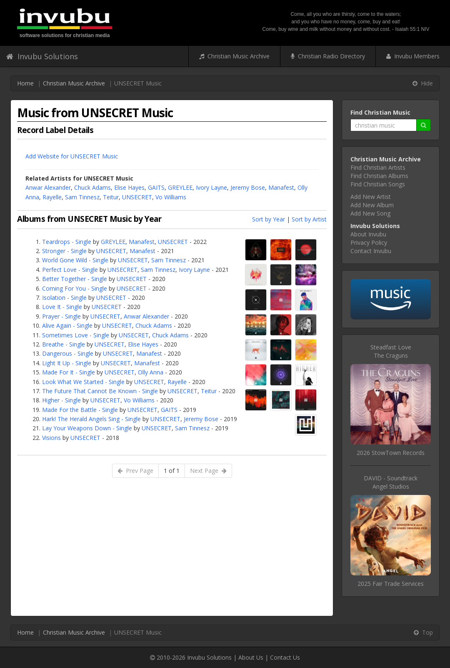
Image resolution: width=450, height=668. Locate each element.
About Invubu (368, 234)
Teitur (111, 197)
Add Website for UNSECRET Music (71, 156)
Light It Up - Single (66, 363)
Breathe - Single (63, 344)
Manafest (281, 187)
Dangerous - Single (67, 353)
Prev (135, 471)
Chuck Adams (92, 187)
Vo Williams (170, 197)
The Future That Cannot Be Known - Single (100, 391)
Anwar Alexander (48, 187)
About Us (250, 657)
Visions (51, 438)
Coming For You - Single (74, 288)
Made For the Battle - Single (80, 410)
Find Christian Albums (379, 176)
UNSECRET (137, 197)
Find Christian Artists (377, 167)
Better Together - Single (74, 279)
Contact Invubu (370, 251)
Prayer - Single (61, 316)
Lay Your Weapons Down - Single (87, 428)
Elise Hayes (129, 187)
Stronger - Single (64, 251)
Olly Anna (150, 372)
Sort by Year (268, 219)
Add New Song (370, 213)
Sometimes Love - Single (75, 335)
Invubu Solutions (42, 56)
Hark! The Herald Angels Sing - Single (91, 419)
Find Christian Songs (377, 184)
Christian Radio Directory (328, 56)
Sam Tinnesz (82, 197)
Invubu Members (413, 56)
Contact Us (285, 657)
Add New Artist (370, 197)
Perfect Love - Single (70, 270)
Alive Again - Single (67, 325)
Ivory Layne (211, 187)
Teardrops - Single (66, 242)
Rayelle (52, 197)
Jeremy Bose (247, 187)
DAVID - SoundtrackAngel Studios (391, 482)
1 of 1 (172, 471)
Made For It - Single (68, 372)
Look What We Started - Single (83, 382)
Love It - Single (62, 307)
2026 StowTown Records (391, 453)
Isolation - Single (64, 297)
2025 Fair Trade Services (391, 584)
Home (25, 83)
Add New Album (372, 205)
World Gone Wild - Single (75, 260)
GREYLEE (180, 187)
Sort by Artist (309, 219)
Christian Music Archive (234, 56)
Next (208, 471)
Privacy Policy (368, 242)
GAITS (156, 187)
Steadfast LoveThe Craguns (390, 351)
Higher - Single (61, 400)
